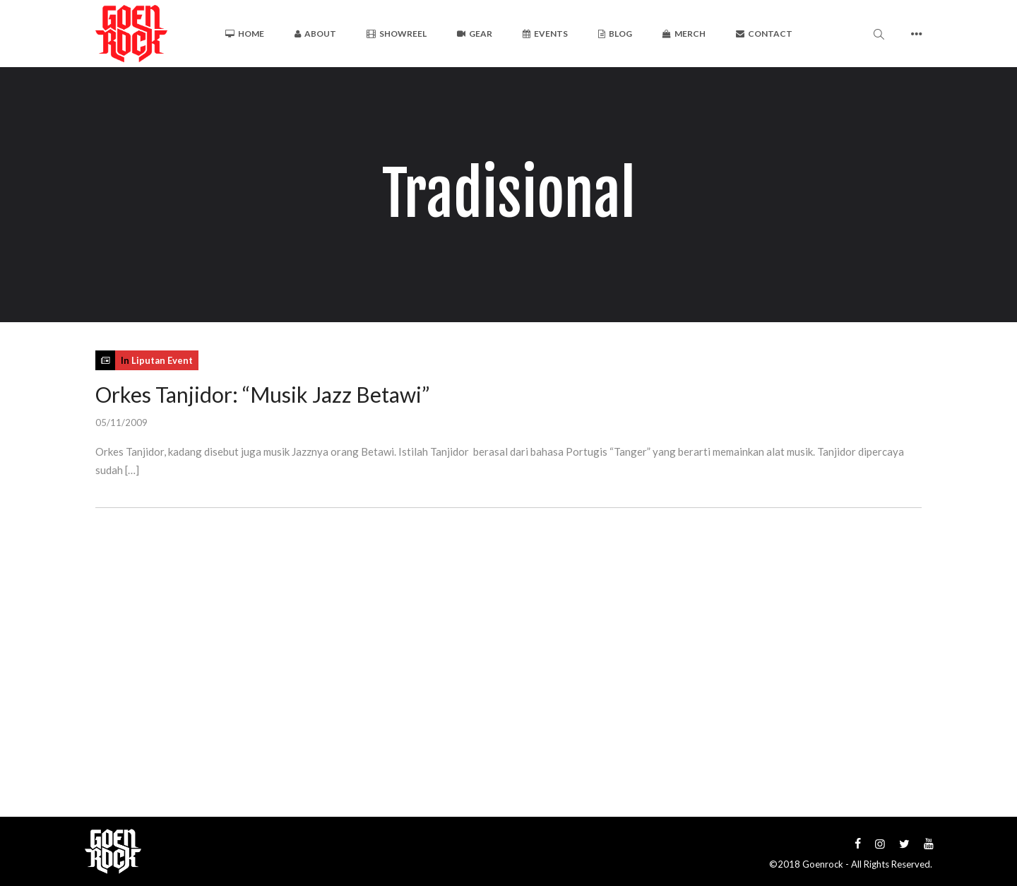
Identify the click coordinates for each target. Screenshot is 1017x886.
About (315, 33)
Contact (764, 33)
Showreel (397, 33)
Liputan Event (162, 360)
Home (244, 33)
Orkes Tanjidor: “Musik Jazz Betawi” (262, 394)
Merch (684, 33)
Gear (474, 33)
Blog (615, 33)
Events (545, 33)
